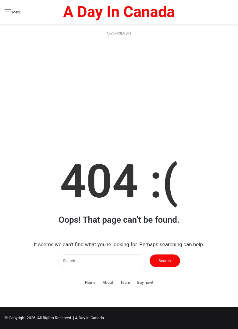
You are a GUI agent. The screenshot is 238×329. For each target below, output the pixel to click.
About (108, 282)
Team (125, 282)
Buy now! (145, 282)
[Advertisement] (119, 88)
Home (90, 282)
